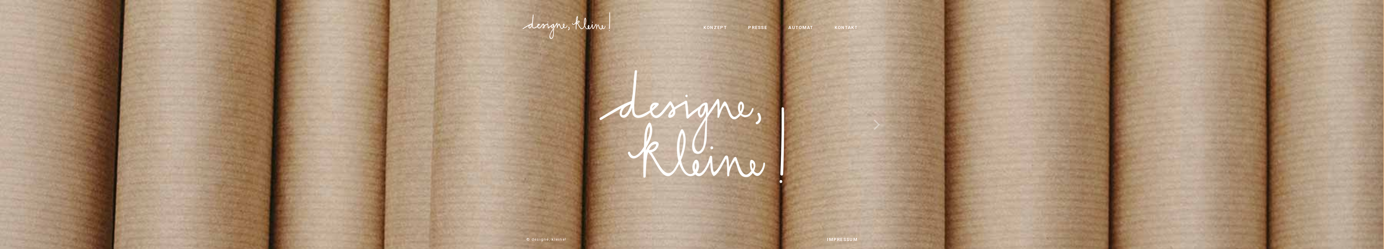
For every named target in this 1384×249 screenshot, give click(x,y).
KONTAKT (846, 27)
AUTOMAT (800, 27)
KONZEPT (715, 27)
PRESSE (757, 27)
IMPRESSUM (842, 239)
